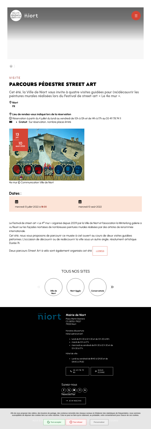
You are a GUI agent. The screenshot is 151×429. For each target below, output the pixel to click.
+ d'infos (100, 251)
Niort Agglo (75, 291)
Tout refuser (76, 422)
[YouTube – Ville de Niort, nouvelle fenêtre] (74, 390)
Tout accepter (54, 422)
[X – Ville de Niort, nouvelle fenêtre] (69, 390)
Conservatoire (97, 291)
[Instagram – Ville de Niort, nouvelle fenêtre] (79, 390)
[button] (46, 154)
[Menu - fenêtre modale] (136, 15)
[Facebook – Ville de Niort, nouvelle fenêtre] (63, 390)
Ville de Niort (53, 292)
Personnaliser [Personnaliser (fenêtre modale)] (99, 422)
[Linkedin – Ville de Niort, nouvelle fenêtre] (85, 390)
